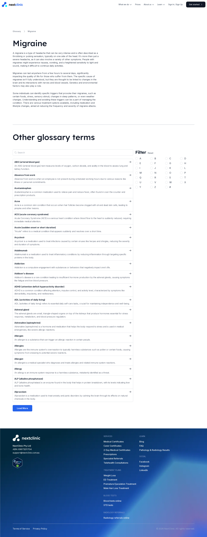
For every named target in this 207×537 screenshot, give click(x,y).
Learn (161, 4)
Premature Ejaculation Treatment (120, 484)
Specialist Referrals (113, 458)
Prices (138, 4)
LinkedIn (143, 470)
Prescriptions (110, 454)
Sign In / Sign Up (175, 4)
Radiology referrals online (116, 517)
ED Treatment (110, 479)
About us (149, 4)
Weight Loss (110, 475)
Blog (141, 441)
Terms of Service (21, 528)
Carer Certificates (112, 446)
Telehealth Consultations (116, 462)
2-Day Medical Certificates (117, 450)
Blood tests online (112, 501)
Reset (150, 153)
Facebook (144, 461)
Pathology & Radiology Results (154, 450)
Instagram (144, 466)
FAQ (141, 446)
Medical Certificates (114, 441)
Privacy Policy (40, 528)
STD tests (108, 505)
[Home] (12, 4)
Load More (22, 408)
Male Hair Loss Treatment (116, 488)
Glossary (17, 31)
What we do (125, 4)
